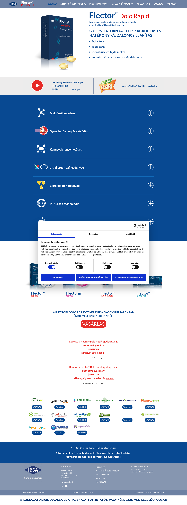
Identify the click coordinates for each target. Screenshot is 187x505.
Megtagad (58, 277)
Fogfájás (76, 89)
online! (110, 377)
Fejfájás (55, 89)
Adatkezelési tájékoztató (82, 492)
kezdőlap (100, 466)
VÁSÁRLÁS (158, 4)
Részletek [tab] (93, 234)
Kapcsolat (101, 481)
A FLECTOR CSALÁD (122, 3)
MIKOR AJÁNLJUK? (98, 4)
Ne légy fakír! (102, 474)
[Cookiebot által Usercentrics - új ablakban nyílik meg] (135, 226)
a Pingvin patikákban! (93, 352)
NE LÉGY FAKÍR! (143, 4)
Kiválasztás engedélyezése (93, 277)
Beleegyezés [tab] (56, 234)
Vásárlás (100, 478)
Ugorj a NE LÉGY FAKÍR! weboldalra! (139, 85)
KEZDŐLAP (52, 4)
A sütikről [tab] (130, 234)
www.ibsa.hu (65, 477)
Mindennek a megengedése (129, 277)
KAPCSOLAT (172, 4)
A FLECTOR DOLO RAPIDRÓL (73, 3)
